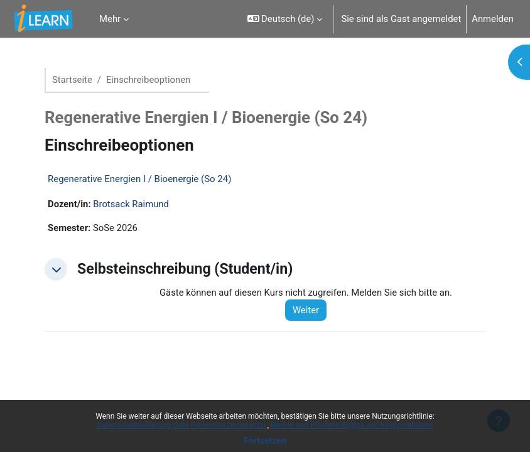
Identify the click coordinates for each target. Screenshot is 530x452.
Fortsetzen (265, 441)
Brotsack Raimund (131, 204)
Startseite (72, 79)
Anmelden (493, 18)
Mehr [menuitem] (110, 18)
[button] (285, 19)
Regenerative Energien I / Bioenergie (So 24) (139, 179)
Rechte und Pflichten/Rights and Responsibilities (352, 425)
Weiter (306, 310)
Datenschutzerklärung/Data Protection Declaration (182, 425)
